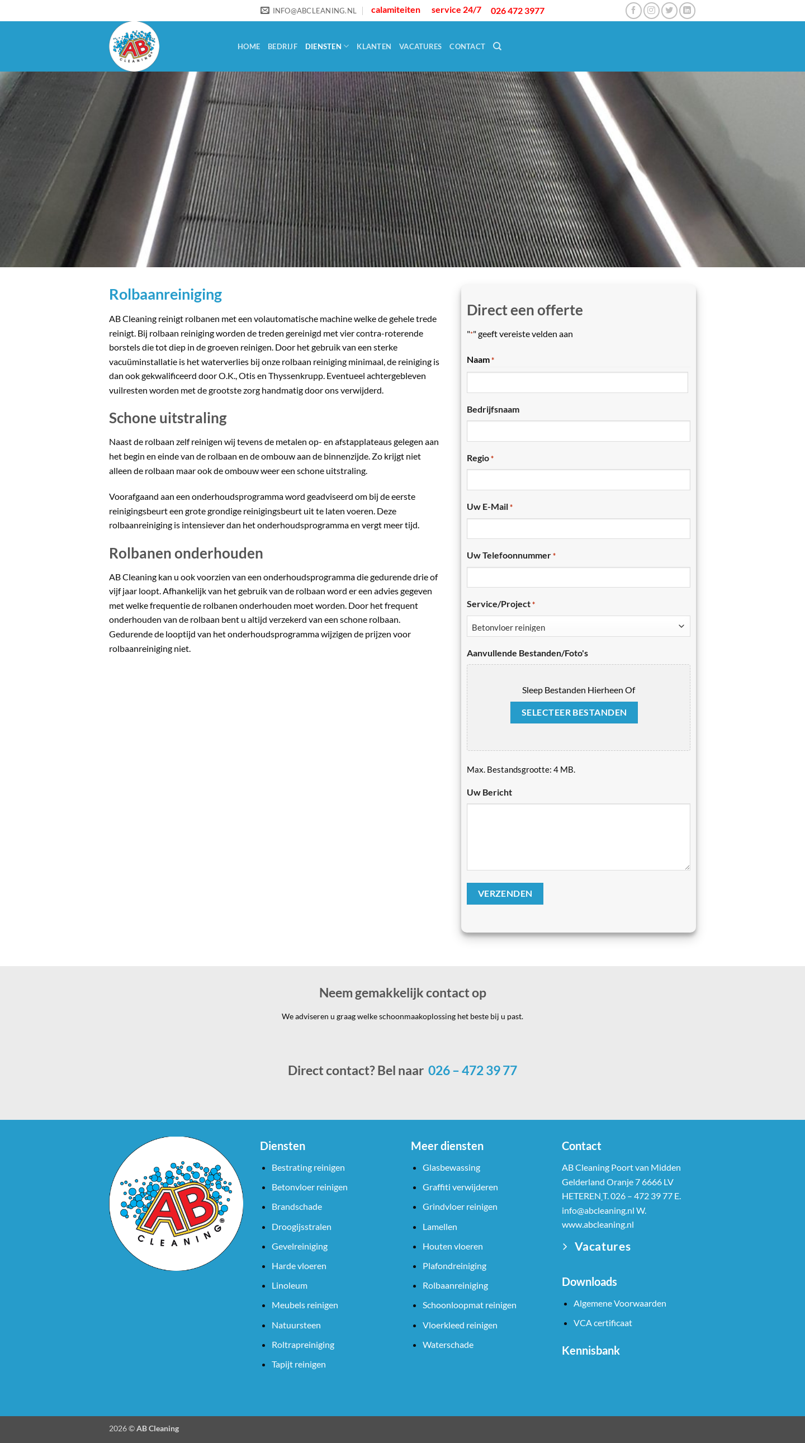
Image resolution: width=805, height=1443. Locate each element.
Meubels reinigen (305, 1304)
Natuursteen (296, 1324)
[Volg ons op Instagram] (651, 10)
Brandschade (297, 1206)
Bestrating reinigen (308, 1167)
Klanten (374, 46)
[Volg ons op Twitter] (669, 10)
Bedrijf (282, 46)
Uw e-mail (490, 507)
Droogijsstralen (302, 1226)
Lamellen (440, 1226)
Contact (467, 46)
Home (249, 46)
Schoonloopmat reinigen (470, 1304)
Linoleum (289, 1285)
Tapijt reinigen (299, 1364)
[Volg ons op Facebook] (634, 10)
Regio (480, 458)
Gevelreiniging (300, 1246)
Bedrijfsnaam (493, 409)
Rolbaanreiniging (455, 1285)
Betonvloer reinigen (310, 1186)
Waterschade (448, 1344)
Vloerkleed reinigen (460, 1324)
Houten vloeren (453, 1246)
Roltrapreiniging (303, 1344)
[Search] (497, 46)
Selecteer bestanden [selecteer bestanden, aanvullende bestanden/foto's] (574, 712)
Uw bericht (489, 792)
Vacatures (420, 46)
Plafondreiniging (454, 1265)
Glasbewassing (451, 1167)
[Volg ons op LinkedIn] (687, 10)
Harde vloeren (299, 1265)
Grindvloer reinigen (460, 1206)
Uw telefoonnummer (511, 556)
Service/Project (501, 604)
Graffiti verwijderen (460, 1186)
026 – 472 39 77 (471, 1070)
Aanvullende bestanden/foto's (527, 652)
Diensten (327, 46)
